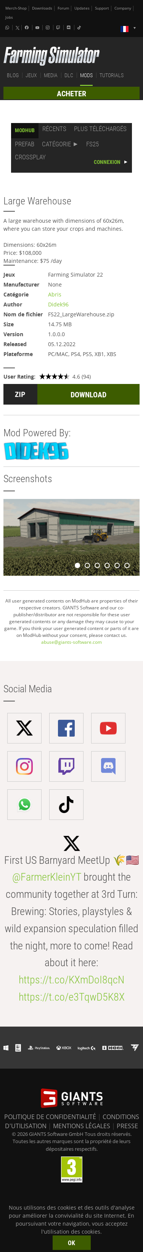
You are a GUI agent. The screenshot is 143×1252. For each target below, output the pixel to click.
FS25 (92, 144)
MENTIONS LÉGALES (81, 1126)
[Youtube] (38, 27)
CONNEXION (107, 162)
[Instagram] (48, 27)
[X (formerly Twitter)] (17, 28)
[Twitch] (59, 27)
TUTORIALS (112, 75)
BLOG (13, 75)
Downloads (42, 8)
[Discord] (69, 27)
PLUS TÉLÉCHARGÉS (100, 129)
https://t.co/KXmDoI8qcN (71, 979)
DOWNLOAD (88, 394)
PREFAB (24, 144)
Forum (63, 8)
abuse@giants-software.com (71, 642)
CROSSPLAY (30, 157)
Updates (82, 8)
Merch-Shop (16, 8)
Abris (54, 294)
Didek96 (58, 304)
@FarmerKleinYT (46, 877)
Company (122, 8)
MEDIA (51, 75)
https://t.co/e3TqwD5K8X (72, 997)
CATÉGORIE (56, 144)
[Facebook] (27, 27)
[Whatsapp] (8, 27)
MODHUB (25, 130)
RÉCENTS (54, 129)
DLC (68, 75)
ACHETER (71, 93)
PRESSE (127, 1126)
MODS (86, 75)
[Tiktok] (80, 27)
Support (102, 8)
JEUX (31, 75)
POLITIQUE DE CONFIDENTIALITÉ (50, 1117)
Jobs (9, 17)
